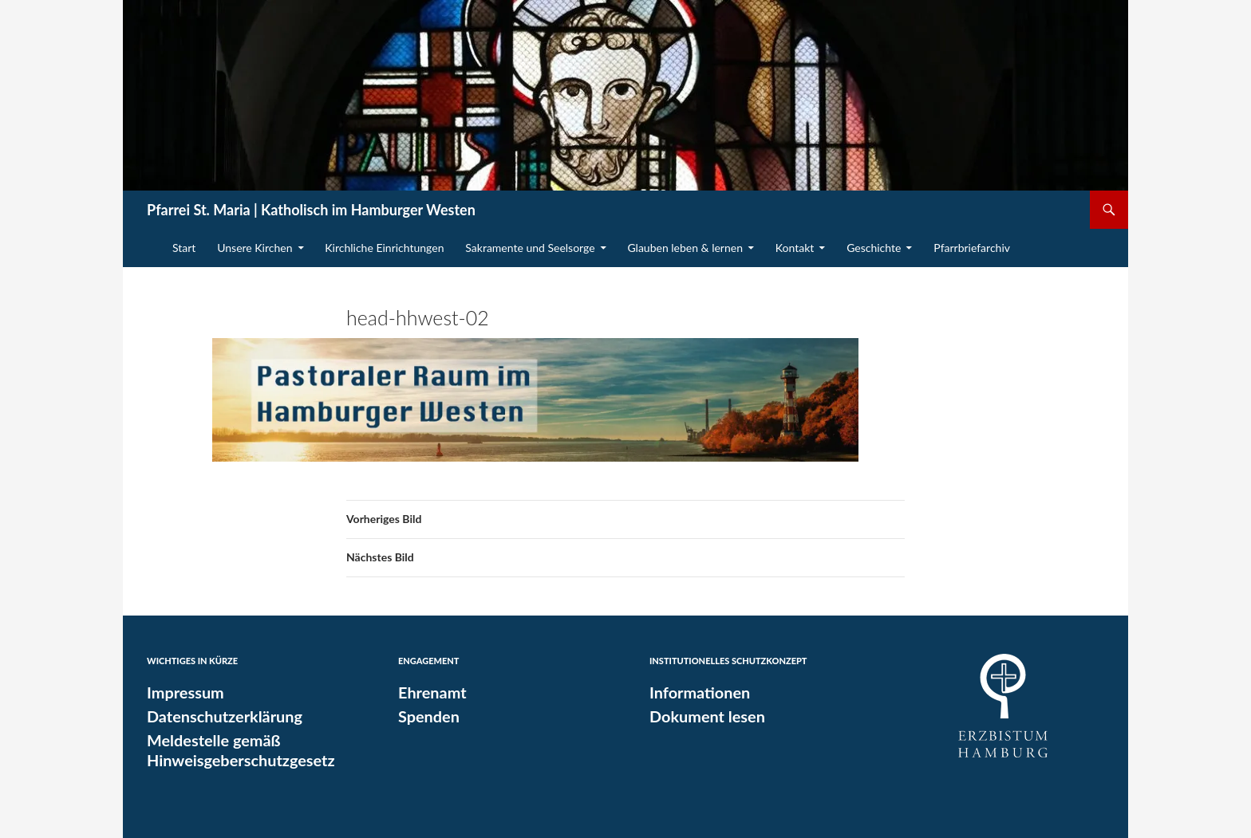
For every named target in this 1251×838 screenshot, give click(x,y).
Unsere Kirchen (254, 247)
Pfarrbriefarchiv (971, 247)
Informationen (694, 692)
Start (183, 247)
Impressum (182, 692)
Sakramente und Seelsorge (529, 247)
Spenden (426, 715)
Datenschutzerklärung (217, 715)
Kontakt (795, 247)
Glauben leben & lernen (685, 247)
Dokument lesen (701, 715)
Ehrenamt (429, 692)
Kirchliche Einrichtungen (384, 247)
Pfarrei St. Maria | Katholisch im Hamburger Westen (311, 209)
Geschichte (873, 247)
